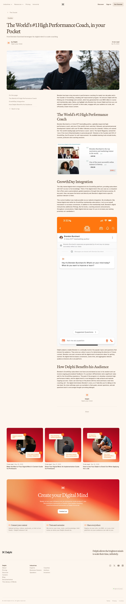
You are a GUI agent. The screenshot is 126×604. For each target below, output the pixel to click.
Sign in (108, 4)
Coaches (47, 568)
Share (87, 411)
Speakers (33, 572)
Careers (5, 575)
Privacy (114, 601)
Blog (3, 577)
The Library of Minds (9, 582)
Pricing (4, 570)
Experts (32, 568)
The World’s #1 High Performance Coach (23, 98)
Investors (47, 572)
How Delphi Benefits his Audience (20, 104)
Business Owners (35, 570)
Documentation (7, 579)
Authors (46, 570)
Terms (108, 601)
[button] (121, 601)
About (4, 568)
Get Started (118, 4)
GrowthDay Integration (17, 101)
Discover (101, 4)
